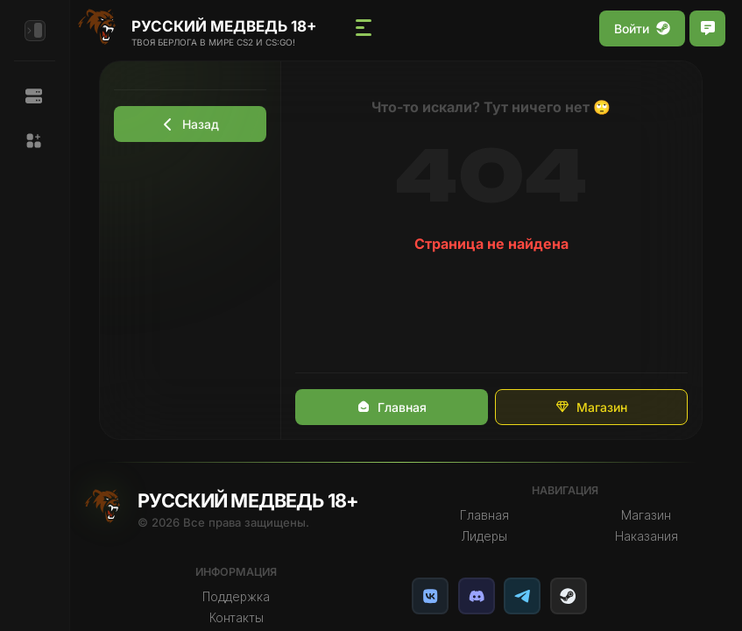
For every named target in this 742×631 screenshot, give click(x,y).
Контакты (243, 618)
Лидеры (487, 536)
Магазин (596, 407)
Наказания (647, 536)
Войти (642, 28)
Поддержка (243, 597)
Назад (194, 124)
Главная (396, 407)
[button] (34, 141)
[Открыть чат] (707, 28)
